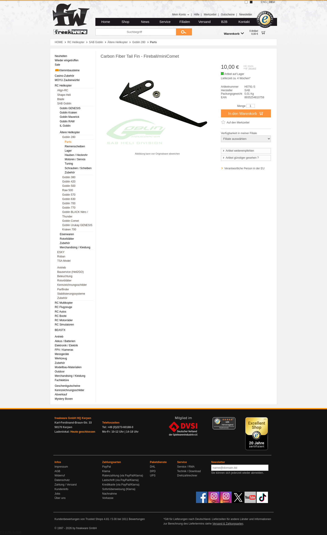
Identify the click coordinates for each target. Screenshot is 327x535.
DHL (152, 466)
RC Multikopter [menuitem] (64, 302)
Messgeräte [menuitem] (62, 354)
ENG (264, 2)
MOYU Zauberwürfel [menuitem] (67, 80)
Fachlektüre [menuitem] (62, 380)
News (145, 22)
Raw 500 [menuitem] (67, 190)
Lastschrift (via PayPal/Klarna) (120, 480)
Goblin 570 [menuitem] (68, 194)
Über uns (60, 498)
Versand (204, 22)
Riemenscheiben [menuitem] (75, 146)
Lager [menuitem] (68, 150)
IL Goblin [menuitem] (65, 125)
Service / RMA (186, 466)
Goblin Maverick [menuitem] (69, 116)
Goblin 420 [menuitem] (68, 181)
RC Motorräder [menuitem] (64, 320)
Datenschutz (62, 480)
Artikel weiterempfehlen (238, 150)
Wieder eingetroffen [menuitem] (67, 60)
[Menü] (232, 420)
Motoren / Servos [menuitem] (75, 159)
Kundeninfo (61, 489)
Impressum (61, 466)
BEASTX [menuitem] (60, 330)
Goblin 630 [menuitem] (68, 199)
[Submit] (184, 31)
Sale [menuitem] (57, 64)
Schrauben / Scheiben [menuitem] (78, 168)
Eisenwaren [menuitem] (67, 234)
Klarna (106, 471)
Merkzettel (210, 14)
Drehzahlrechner (187, 475)
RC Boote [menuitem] (61, 316)
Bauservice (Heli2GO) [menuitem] (70, 272)
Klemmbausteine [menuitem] (67, 70)
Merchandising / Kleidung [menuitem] (75, 247)
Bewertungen (137, 519)
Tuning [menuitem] (69, 163)
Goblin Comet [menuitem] (70, 220)
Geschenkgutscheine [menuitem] (67, 385)
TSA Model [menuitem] (64, 260)
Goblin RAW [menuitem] (67, 121)
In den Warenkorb (246, 113)
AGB (57, 471)
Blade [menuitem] (60, 99)
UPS (153, 475)
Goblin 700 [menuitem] (68, 203)
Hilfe (196, 14)
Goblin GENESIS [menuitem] (70, 108)
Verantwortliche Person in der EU (244, 168)
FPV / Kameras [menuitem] (64, 349)
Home (105, 22)
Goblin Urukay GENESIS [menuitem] (77, 225)
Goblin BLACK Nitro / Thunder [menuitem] (75, 214)
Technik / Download (189, 471)
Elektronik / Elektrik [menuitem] (66, 345)
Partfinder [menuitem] (63, 289)
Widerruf (59, 475)
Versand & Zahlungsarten (227, 523)
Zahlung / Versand (65, 484)
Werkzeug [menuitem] (61, 358)
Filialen (184, 22)
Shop (125, 22)
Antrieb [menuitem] (61, 267)
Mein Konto (180, 14)
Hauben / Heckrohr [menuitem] (76, 155)
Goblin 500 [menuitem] (68, 185)
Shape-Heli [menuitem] (64, 94)
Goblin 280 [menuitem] (68, 137)
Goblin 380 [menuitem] (68, 177)
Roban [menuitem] (61, 256)
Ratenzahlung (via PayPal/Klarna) (122, 475)
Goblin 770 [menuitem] (68, 207)
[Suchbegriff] (135, 31)
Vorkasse (107, 498)
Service (165, 22)
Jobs (57, 493)
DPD (153, 471)
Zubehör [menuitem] (70, 172)
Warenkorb (234, 33)
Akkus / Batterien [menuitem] (65, 341)
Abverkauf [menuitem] (61, 394)
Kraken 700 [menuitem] (69, 229)
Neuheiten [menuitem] (61, 56)
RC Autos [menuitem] (60, 311)
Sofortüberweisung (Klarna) (118, 489)
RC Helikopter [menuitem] (63, 85)
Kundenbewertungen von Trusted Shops (78, 519)
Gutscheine (228, 14)
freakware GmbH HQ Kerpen (72, 418)
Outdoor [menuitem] (59, 371)
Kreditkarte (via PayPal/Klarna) (120, 484)
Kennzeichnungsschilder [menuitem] (72, 284)
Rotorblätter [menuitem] (67, 238)
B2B (224, 22)
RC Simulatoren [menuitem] (64, 324)
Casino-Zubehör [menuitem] (64, 75)
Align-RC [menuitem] (62, 90)
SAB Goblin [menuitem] (64, 103)
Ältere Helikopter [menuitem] (70, 132)
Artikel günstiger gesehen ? (240, 157)
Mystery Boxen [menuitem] (64, 398)
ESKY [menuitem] (60, 252)
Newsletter (245, 14)
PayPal (106, 466)
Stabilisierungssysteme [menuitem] (71, 293)
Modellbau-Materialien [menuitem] (68, 367)
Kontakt (244, 22)
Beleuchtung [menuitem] (64, 276)
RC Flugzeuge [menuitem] (63, 307)
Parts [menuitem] (68, 141)
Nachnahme (109, 493)
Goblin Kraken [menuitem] (68, 112)
